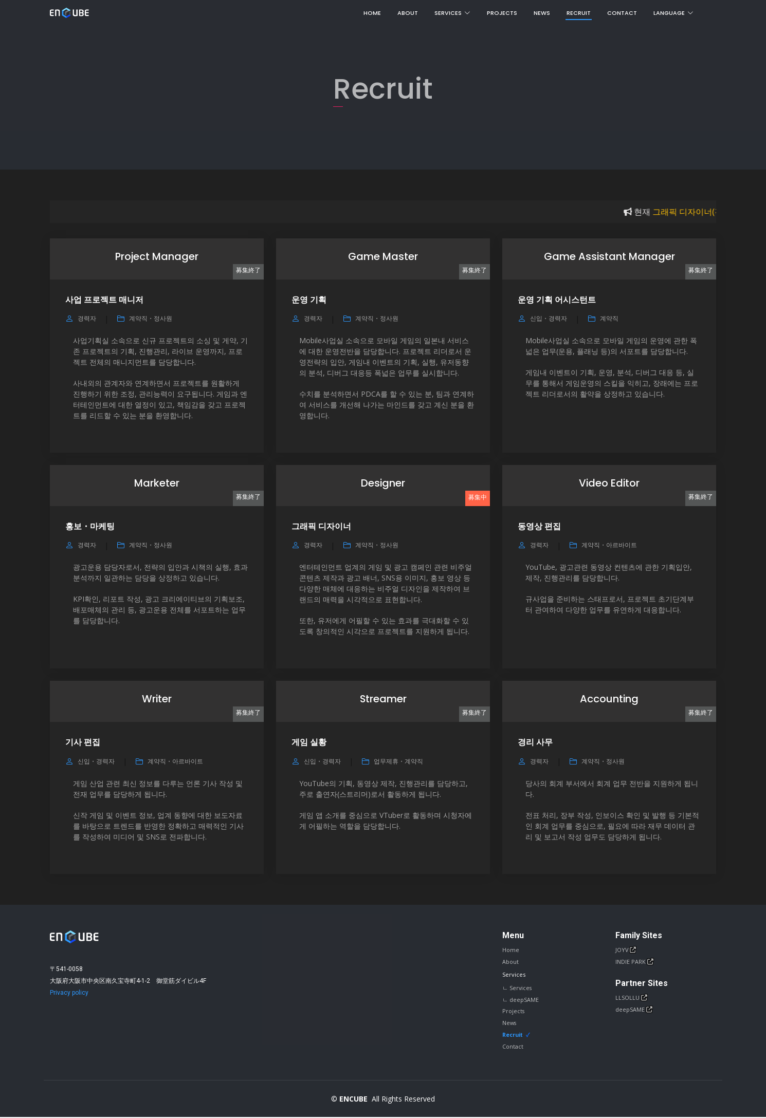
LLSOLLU (628, 998)
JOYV (622, 950)
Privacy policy (69, 992)
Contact (622, 13)
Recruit (579, 13)
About (407, 13)
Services (452, 13)
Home (372, 13)
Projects (502, 13)
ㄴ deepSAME (520, 1000)
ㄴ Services (517, 988)
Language (673, 13)
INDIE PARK (631, 962)
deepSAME (630, 1010)
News (542, 13)
